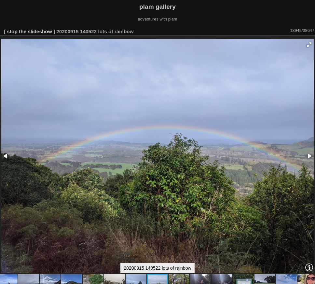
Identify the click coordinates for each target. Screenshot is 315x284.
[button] (309, 44)
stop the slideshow (29, 31)
